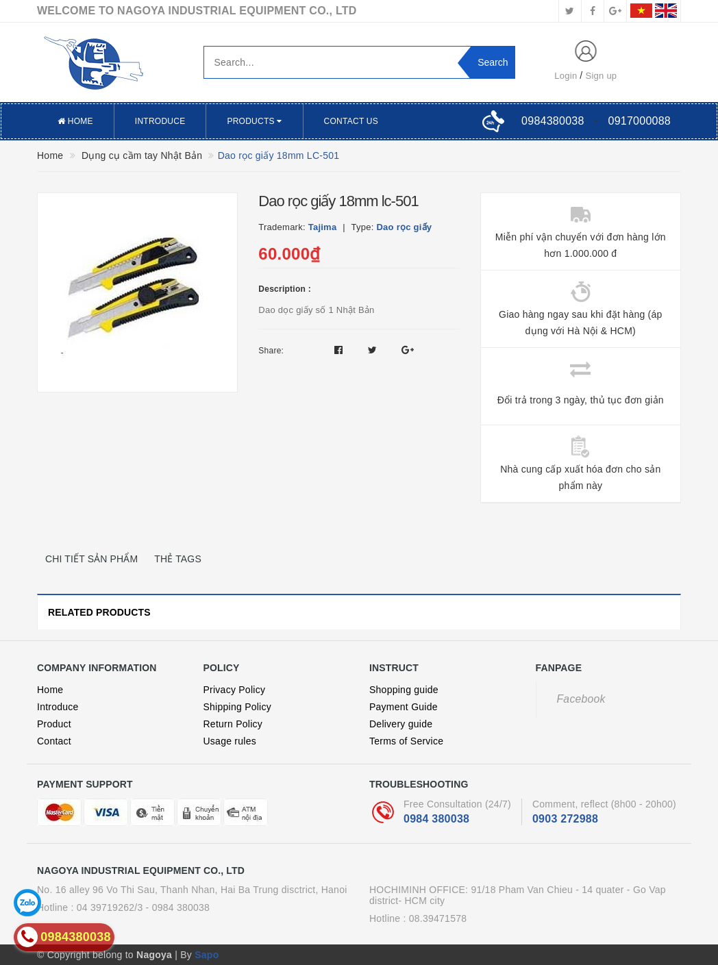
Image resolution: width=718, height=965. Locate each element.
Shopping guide (403, 689)
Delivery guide (400, 723)
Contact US (351, 121)
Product (54, 723)
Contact (54, 741)
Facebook (581, 699)
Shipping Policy (237, 706)
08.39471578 (438, 918)
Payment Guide (403, 706)
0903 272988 (565, 819)
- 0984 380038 (178, 907)
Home (75, 121)
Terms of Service (406, 741)
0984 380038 (436, 819)
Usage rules (229, 741)
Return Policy (233, 723)
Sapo (207, 954)
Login (565, 76)
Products (254, 121)
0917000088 (639, 121)
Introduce (160, 121)
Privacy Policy (234, 689)
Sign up (601, 76)
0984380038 (552, 121)
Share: (271, 350)
